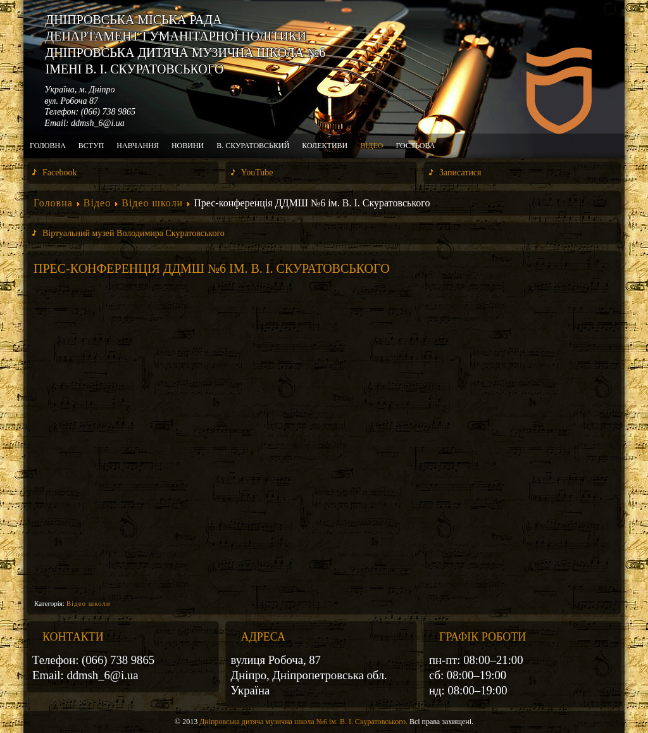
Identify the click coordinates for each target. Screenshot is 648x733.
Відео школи (152, 202)
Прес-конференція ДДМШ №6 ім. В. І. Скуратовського (212, 268)
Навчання (137, 145)
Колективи (324, 145)
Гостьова (415, 145)
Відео (371, 145)
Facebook (59, 172)
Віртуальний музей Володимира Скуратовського (133, 233)
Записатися (460, 172)
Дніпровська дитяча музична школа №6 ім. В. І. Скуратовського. (303, 721)
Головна (48, 145)
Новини (187, 145)
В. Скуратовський (252, 145)
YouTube (257, 172)
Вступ (91, 145)
